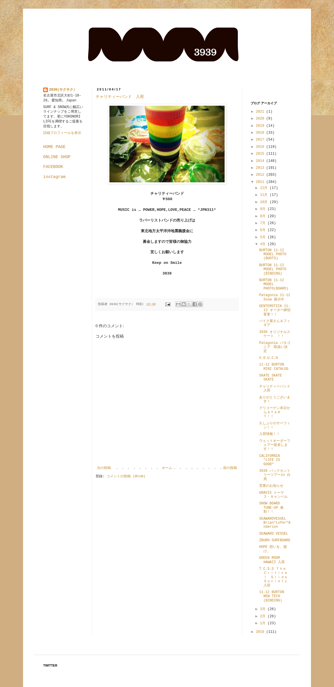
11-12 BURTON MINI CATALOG (273, 367)
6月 (263, 230)
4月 (263, 244)
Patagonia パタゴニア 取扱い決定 (274, 347)
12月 (265, 188)
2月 (263, 616)
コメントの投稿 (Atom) (126, 476)
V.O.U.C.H (268, 358)
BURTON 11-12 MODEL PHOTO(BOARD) (273, 284)
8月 (263, 216)
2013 (261, 168)
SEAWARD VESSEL (273, 534)
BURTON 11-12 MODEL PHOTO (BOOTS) (272, 254)
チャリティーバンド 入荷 (120, 96)
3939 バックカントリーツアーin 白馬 (275, 475)
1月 (263, 623)
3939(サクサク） (63, 90)
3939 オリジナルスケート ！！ (274, 334)
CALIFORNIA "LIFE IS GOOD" (269, 460)
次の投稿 (104, 468)
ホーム (167, 468)
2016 (261, 147)
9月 (263, 209)
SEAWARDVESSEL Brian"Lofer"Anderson (275, 523)
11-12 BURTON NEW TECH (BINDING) (273, 596)
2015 (261, 154)
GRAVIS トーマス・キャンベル (273, 495)
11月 (265, 195)
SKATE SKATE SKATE (270, 378)
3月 (263, 609)
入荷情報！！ (269, 434)
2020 (261, 119)
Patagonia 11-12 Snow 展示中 (274, 297)
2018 (261, 133)
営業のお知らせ (271, 486)
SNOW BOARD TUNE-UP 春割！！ (271, 507)
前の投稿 (230, 468)
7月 (263, 223)
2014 (261, 161)
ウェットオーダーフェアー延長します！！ (274, 445)
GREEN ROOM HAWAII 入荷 (272, 560)
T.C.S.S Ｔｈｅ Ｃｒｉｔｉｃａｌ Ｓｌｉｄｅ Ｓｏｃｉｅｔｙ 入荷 (275, 577)
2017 (261, 140)
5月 (263, 237)
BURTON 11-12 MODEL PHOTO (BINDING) (272, 269)
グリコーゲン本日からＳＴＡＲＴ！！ (274, 412)
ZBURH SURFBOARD (274, 540)
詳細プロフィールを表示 (62, 133)
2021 (261, 112)
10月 (265, 202)
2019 (261, 126)
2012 (261, 175)
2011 (261, 182)
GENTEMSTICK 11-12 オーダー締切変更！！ (275, 310)
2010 (261, 632)
